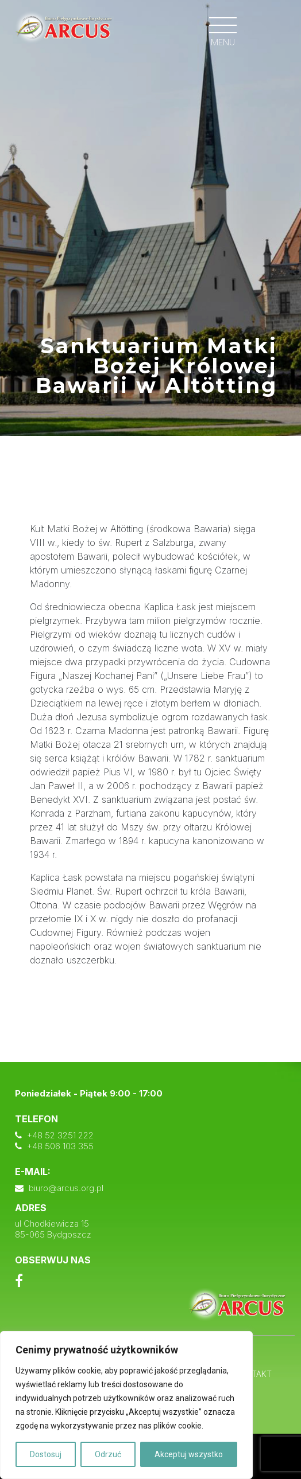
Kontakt (253, 1374)
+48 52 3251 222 (60, 1135)
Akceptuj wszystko (189, 1454)
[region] (126, 1405)
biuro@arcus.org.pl (66, 1188)
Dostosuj (45, 1454)
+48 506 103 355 (60, 1146)
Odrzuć (108, 1454)
